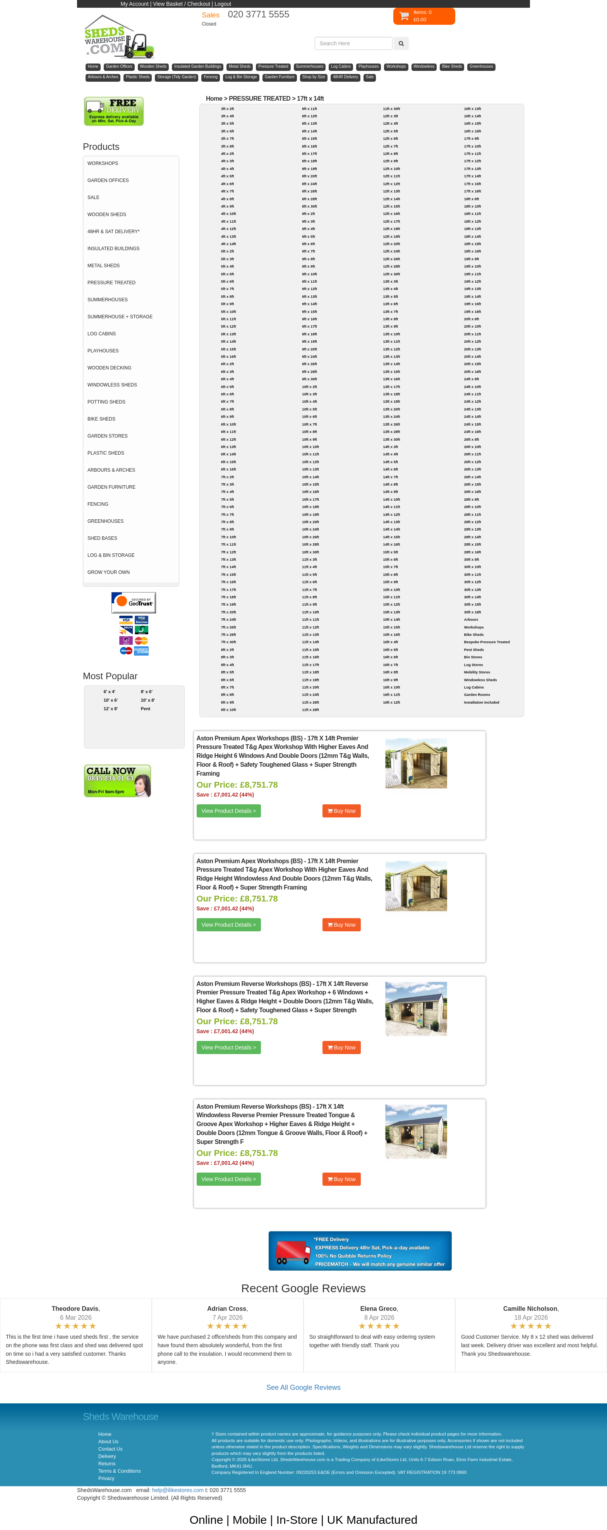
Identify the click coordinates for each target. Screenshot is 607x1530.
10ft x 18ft (310, 507)
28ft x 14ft (472, 537)
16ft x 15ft (472, 123)
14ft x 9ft (390, 491)
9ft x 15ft (309, 311)
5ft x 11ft (228, 319)
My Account (135, 4)
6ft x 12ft (228, 439)
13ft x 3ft (390, 281)
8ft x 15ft (309, 138)
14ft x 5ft (390, 462)
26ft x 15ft (472, 484)
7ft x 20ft (228, 612)
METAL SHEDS (103, 265)
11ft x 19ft (310, 680)
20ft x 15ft (472, 364)
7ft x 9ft (227, 529)
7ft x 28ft (228, 634)
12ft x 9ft (390, 161)
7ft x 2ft (227, 477)
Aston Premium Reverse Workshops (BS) (254, 984)
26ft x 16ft (472, 491)
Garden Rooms (477, 694)
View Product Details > (229, 811)
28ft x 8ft (471, 499)
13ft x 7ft (390, 311)
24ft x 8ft (471, 379)
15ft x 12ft (391, 604)
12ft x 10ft (391, 169)
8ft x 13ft (309, 123)
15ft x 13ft (391, 612)
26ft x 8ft (471, 439)
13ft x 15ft (391, 371)
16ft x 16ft (472, 131)
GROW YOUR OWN (108, 572)
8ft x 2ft (227, 649)
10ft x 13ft (310, 469)
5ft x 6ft (227, 281)
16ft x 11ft (391, 694)
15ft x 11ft (391, 597)
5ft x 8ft (227, 296)
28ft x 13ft (472, 529)
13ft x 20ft (391, 409)
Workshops (474, 627)
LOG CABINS (101, 334)
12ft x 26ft (391, 259)
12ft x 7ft (390, 146)
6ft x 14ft (228, 454)
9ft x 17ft (309, 326)
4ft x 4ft (227, 169)
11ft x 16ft (310, 657)
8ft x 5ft (227, 672)
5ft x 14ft (228, 341)
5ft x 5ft (227, 274)
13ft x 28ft (391, 431)
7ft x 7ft (227, 514)
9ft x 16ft (309, 319)
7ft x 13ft (228, 559)
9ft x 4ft (308, 229)
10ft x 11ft (310, 454)
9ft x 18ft (309, 334)
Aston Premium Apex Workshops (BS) (250, 738)
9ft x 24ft (309, 356)
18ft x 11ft (472, 213)
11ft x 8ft (309, 597)
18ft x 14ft (472, 236)
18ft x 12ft (472, 221)
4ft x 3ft (227, 161)
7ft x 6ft (227, 507)
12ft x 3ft (390, 116)
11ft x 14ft (310, 642)
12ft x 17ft (391, 221)
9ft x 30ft (309, 379)
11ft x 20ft (310, 687)
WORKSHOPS (102, 163)
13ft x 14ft (391, 364)
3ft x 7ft (227, 138)
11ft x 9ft (309, 604)
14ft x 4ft (390, 454)
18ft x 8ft (471, 199)
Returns (106, 1463)
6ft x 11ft (228, 431)
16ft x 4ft (390, 642)
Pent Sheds (474, 649)
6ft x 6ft (227, 394)
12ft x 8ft (390, 153)
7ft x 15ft (228, 574)
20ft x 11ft (472, 334)
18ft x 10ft (472, 206)
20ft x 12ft (472, 341)
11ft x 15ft (310, 649)
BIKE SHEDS (101, 419)
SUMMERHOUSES (107, 299)
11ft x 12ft (310, 627)
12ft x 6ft (390, 138)
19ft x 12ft (472, 281)
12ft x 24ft (391, 251)
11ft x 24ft (310, 694)
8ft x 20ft (309, 176)
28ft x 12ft (472, 522)
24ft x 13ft (472, 409)
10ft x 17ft (310, 499)
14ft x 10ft (391, 499)
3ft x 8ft (227, 146)
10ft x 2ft (309, 387)
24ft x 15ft (472, 424)
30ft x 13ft (472, 589)
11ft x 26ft (310, 702)
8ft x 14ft (309, 131)
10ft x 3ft (309, 394)
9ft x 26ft (309, 364)
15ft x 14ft (391, 619)
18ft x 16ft (472, 251)
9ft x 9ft (308, 266)
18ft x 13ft (472, 229)
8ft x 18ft (309, 161)
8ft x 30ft (309, 206)
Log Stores (473, 665)
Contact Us (110, 1449)
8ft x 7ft (227, 687)
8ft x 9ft (227, 702)
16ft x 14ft (472, 116)
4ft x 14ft (228, 244)
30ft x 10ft (472, 567)
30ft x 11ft (472, 574)
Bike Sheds (474, 634)
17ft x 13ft (472, 169)
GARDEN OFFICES (108, 180)
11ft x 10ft (310, 612)
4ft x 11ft (228, 221)
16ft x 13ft (472, 108)
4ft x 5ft (227, 176)
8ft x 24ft (309, 184)
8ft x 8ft (227, 694)
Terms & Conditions (119, 1471)
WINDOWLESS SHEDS (112, 385)
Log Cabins (474, 687)
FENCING (97, 504)
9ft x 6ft (308, 244)
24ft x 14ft (472, 416)
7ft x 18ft (228, 597)
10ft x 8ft (309, 431)
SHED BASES (102, 538)
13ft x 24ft (391, 416)
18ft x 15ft (472, 244)
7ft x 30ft (228, 642)
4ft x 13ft (228, 236)
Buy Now (342, 811)
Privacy (106, 1478)
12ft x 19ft (391, 236)
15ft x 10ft (391, 589)
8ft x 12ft (309, 116)
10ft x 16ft (310, 491)
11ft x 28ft (310, 709)
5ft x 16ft (228, 356)
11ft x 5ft (309, 574)
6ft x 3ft (227, 371)
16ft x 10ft (391, 687)
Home (214, 98)
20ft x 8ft (471, 319)
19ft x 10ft (472, 266)
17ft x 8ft (471, 138)
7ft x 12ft (228, 552)
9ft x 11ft (309, 281)
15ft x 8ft (390, 574)
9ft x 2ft (308, 213)
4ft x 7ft (227, 191)
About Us (108, 1441)
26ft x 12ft (472, 462)
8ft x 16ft (309, 146)
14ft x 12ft (391, 514)
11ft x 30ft (391, 108)
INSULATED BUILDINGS (113, 248)
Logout (222, 4)
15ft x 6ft (390, 559)
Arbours (471, 619)
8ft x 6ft (227, 680)
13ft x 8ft (390, 319)
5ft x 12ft (228, 326)
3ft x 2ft (227, 108)
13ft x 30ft (391, 439)
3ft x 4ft (227, 116)
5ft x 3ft (227, 259)
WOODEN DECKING (109, 368)
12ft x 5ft (390, 131)
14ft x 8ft (390, 484)
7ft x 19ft (228, 604)
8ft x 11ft (309, 108)
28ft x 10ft (472, 507)
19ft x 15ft (472, 304)
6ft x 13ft (228, 447)
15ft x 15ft (391, 627)
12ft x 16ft (391, 213)
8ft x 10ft (228, 709)
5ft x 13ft (228, 334)
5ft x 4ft (227, 266)
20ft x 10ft (472, 326)
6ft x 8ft (227, 409)
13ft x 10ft (391, 334)
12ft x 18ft (391, 229)
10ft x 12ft (310, 462)
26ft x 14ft (472, 477)
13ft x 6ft (390, 304)
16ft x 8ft (390, 672)
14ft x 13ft (391, 522)
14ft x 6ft (390, 469)
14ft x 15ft (391, 537)
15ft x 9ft (390, 582)
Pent (145, 708)
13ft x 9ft (390, 326)
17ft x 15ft (472, 184)
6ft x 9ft (227, 416)
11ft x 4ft (309, 567)
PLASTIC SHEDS (105, 453)
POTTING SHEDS (106, 402)
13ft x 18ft (391, 394)
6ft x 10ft (228, 424)
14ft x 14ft (391, 529)
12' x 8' (111, 708)
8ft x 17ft (309, 153)
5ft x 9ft (227, 304)
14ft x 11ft (391, 507)
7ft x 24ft (228, 619)
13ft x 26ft (391, 424)
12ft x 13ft (391, 191)
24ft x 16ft (472, 431)
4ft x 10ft (228, 213)
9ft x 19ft (309, 341)
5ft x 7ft (227, 289)
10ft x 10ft (310, 447)
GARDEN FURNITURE (111, 487)
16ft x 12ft (391, 702)
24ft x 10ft (472, 387)
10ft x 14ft (310, 477)
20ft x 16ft (472, 371)
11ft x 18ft (310, 672)
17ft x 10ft (472, 146)
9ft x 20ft (309, 349)
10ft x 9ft (309, 439)
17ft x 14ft (310, 98)
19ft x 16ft (472, 311)
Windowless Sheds (480, 680)
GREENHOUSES (105, 521)
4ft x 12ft (228, 229)
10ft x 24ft (310, 529)
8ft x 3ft (227, 657)
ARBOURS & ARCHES (111, 470)
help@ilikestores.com (178, 1490)
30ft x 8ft (471, 559)
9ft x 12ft (309, 289)
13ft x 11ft (391, 341)
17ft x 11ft (472, 153)
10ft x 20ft (310, 522)
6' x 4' (109, 691)
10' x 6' (111, 700)
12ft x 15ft (391, 206)
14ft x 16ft (391, 544)
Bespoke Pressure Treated (487, 642)
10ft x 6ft (309, 416)
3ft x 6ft (227, 131)
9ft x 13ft (309, 296)
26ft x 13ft (472, 469)
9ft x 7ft (308, 251)
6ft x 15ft (228, 462)
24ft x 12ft (472, 401)
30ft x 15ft (472, 604)
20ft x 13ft (472, 349)
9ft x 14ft (309, 304)
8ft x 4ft (227, 665)
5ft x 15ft (228, 349)
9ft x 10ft (309, 274)
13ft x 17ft (391, 387)
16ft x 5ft (390, 649)
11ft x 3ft (309, 559)
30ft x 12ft (472, 582)
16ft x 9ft (390, 680)
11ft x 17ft (310, 665)
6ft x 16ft (228, 469)
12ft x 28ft (391, 266)
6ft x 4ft (227, 379)
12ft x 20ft (391, 244)
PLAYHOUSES (102, 351)
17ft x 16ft (472, 191)
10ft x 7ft (309, 424)
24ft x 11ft (472, 394)
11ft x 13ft (310, 634)
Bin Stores (473, 657)
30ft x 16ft (472, 612)
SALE (93, 197)
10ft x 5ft (309, 409)
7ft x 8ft (227, 522)
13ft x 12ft (391, 349)
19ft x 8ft (471, 259)
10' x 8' (148, 700)
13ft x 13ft (391, 356)
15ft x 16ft (391, 634)
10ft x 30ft (310, 552)
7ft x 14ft (228, 567)
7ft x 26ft (228, 627)
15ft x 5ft (390, 552)
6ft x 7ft (227, 401)
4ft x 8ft (227, 199)
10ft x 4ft (309, 401)
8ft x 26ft (309, 191)
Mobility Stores (477, 672)
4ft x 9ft (227, 206)
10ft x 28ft (310, 544)
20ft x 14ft (472, 356)
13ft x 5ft (390, 296)
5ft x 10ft (228, 311)
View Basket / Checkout (181, 4)
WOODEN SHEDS (106, 214)
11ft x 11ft (310, 619)
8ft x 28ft (309, 199)
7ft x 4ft (227, 491)
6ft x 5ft (227, 387)
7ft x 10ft (228, 537)
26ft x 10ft (472, 447)
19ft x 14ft (472, 296)
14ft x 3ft (390, 447)
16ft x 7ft (390, 665)
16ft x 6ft (390, 657)
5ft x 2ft (227, 251)
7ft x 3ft (227, 484)
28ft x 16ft (472, 552)
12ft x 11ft (391, 176)
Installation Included (481, 702)
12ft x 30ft (391, 274)
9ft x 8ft (308, 259)
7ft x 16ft (228, 582)
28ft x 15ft (472, 544)
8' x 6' (147, 691)
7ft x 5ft (227, 499)
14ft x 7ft (390, 477)
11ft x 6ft (309, 582)
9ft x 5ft (308, 236)
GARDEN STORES (107, 436)
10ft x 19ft (310, 514)
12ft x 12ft (391, 184)
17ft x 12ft (472, 161)
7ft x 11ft (228, 544)
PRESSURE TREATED (111, 282)
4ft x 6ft (227, 184)
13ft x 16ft (391, 379)
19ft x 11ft (472, 274)
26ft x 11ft (472, 454)
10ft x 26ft (310, 537)
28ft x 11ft (472, 514)
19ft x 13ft (472, 289)
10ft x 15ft (310, 484)
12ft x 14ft (391, 199)
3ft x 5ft (227, 123)
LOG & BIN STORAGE (111, 555)
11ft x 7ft (309, 589)
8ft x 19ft (309, 169)
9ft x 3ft (308, 221)
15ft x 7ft (390, 567)
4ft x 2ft (227, 153)
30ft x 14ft (472, 597)
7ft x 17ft (228, 589)
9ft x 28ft (309, 371)
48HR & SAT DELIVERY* (113, 231)
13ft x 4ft (390, 289)
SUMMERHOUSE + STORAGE (120, 316)
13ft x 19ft (391, 401)
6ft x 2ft (227, 364)
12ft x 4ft (390, 123)
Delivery (107, 1456)
